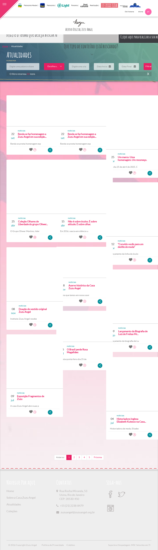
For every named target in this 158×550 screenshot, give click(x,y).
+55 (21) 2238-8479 (71, 505)
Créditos (71, 545)
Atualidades (13, 504)
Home (5, 46)
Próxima (98, 457)
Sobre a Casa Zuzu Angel (21, 497)
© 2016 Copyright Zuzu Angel (22, 545)
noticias (20, 130)
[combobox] (54, 66)
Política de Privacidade (53, 545)
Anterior (60, 457)
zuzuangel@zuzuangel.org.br (78, 512)
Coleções (11, 511)
